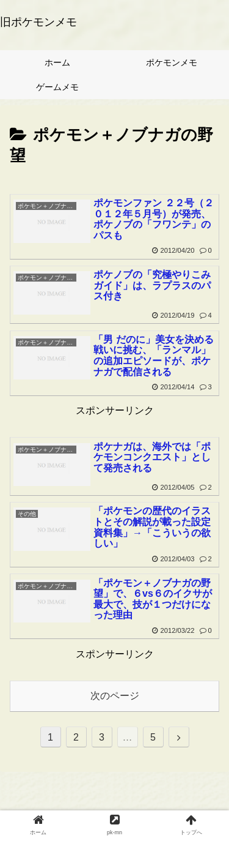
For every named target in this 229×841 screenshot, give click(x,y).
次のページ (114, 695)
